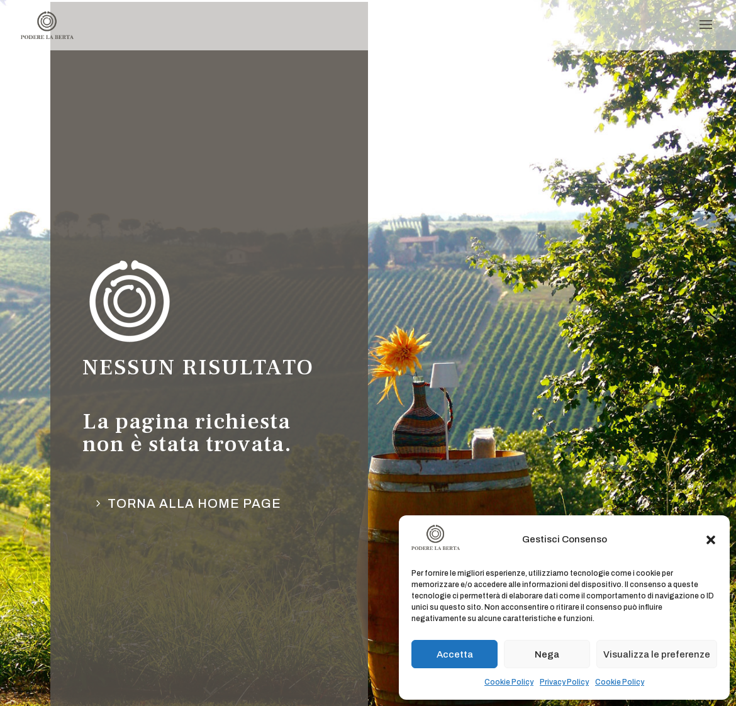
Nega (547, 654)
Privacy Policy (564, 682)
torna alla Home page (194, 503)
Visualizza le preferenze (656, 654)
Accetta (455, 654)
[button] (711, 540)
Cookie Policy (508, 682)
